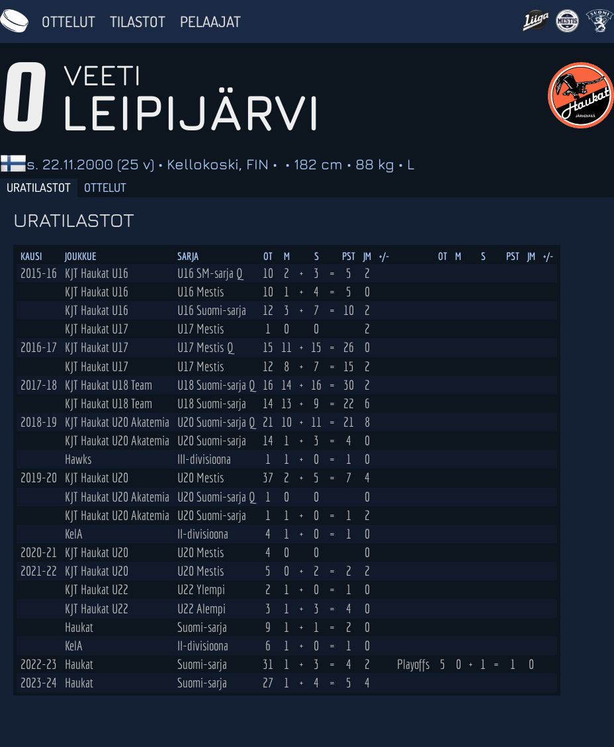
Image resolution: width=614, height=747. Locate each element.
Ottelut (68, 21)
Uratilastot (39, 187)
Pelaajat (210, 21)
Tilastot (137, 21)
